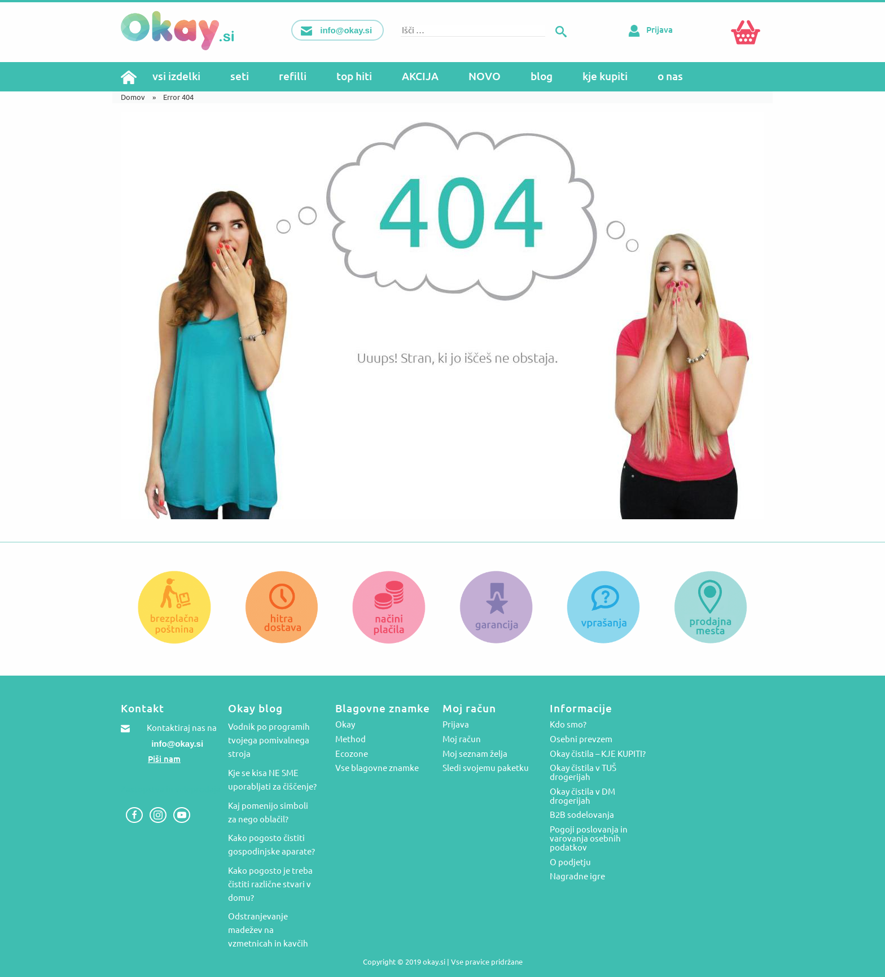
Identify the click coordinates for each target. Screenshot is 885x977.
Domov (133, 97)
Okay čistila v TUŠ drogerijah (583, 773)
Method (350, 739)
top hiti (354, 76)
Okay (345, 724)
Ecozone (351, 754)
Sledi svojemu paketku (485, 768)
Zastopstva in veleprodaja (171, 789)
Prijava (648, 29)
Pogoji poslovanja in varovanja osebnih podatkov (589, 838)
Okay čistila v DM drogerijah (582, 796)
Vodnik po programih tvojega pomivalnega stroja (269, 740)
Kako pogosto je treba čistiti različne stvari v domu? (270, 884)
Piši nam (164, 759)
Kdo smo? (568, 724)
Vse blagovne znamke (377, 768)
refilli (292, 76)
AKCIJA (420, 76)
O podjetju (570, 862)
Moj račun (461, 739)
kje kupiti (605, 76)
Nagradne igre (577, 876)
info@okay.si (177, 743)
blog (542, 76)
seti (239, 76)
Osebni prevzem (581, 739)
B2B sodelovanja (582, 815)
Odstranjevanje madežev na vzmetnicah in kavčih (268, 930)
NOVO (484, 76)
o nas (670, 76)
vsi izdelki (176, 76)
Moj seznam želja (474, 754)
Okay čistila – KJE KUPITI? (598, 754)
